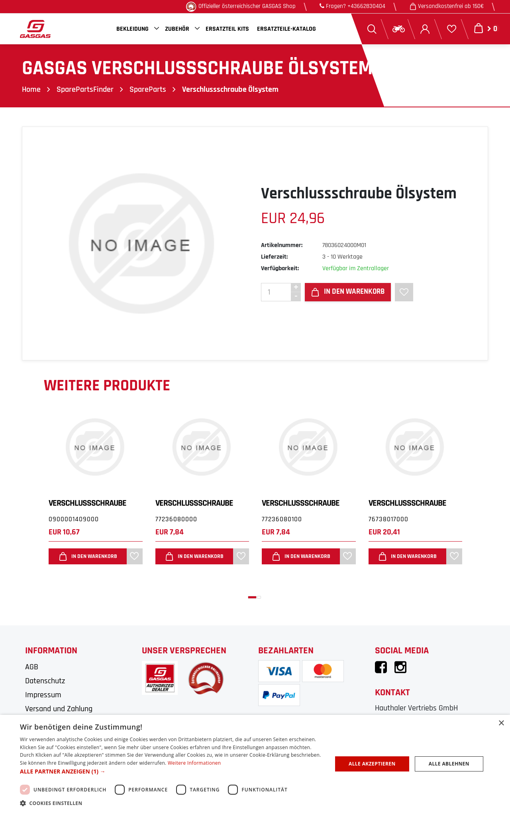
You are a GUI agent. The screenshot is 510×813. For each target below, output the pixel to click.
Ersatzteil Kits (227, 29)
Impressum (43, 695)
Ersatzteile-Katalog (286, 29)
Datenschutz (45, 681)
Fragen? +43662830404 (352, 6)
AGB (31, 667)
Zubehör (177, 29)
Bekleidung (132, 29)
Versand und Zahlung (58, 709)
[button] (252, 597)
